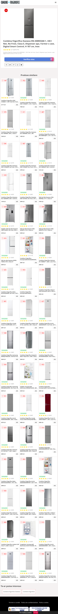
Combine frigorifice (29, 592)
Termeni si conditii (14, 602)
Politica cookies (43, 602)
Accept (36, 612)
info (17, 104)
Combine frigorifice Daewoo (11, 592)
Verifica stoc (38, 59)
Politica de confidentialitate (29, 602)
